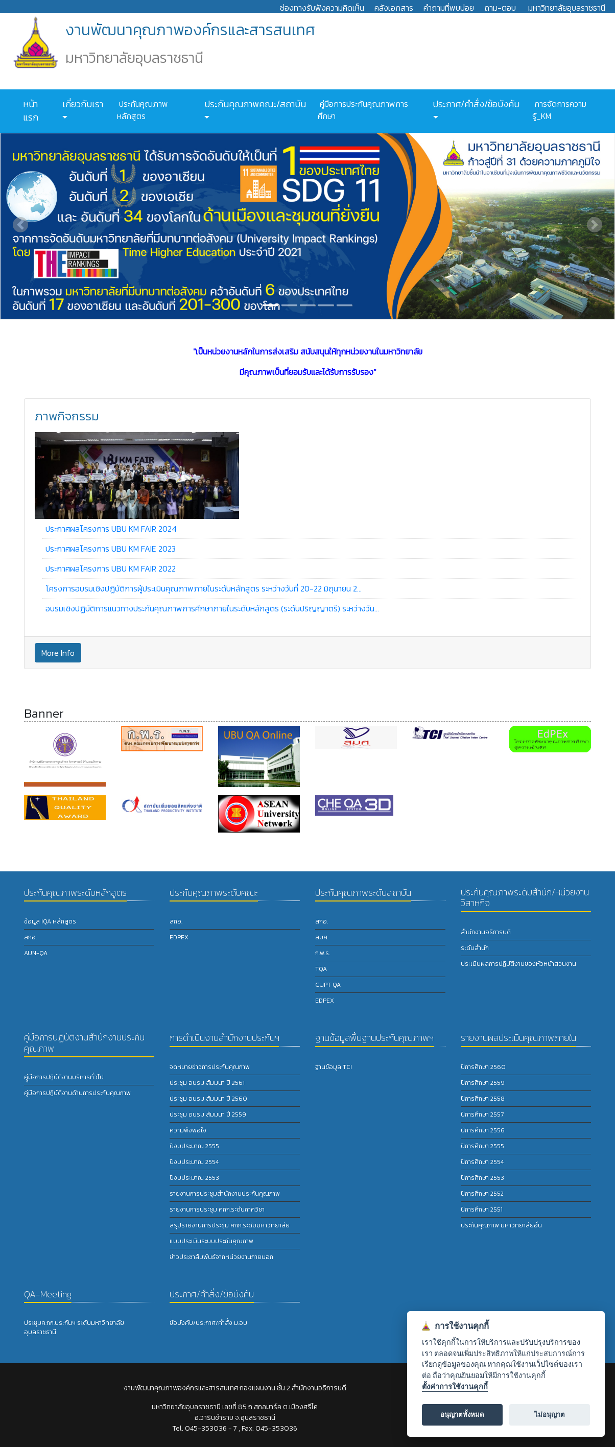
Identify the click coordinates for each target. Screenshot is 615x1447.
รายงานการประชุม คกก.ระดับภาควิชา (217, 1209)
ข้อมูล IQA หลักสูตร (50, 921)
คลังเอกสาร (393, 8)
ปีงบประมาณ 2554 (194, 1162)
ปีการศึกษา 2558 (483, 1098)
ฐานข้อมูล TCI (333, 1067)
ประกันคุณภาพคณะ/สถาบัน (254, 104)
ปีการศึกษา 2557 (482, 1114)
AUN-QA (36, 953)
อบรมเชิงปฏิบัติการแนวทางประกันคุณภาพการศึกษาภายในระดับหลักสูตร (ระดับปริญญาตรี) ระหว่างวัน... (212, 608)
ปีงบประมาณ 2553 (194, 1177)
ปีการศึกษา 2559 (483, 1082)
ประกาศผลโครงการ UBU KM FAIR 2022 (110, 568)
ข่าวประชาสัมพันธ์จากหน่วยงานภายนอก (221, 1257)
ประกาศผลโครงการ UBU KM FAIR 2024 (111, 529)
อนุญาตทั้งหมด (462, 1414)
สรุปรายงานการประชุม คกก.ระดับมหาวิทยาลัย (230, 1225)
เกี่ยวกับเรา (81, 104)
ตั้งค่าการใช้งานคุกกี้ (455, 1387)
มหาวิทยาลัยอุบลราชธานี (566, 8)
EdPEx (179, 937)
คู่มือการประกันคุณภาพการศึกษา (363, 110)
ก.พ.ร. (322, 953)
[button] (20, 224)
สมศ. (321, 937)
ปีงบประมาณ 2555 (194, 1146)
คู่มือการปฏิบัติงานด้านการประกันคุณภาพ (77, 1093)
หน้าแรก (30, 111)
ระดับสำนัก (475, 948)
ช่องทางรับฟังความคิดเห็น (322, 8)
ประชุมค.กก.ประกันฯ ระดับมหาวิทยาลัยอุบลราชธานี (74, 1327)
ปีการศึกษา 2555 (482, 1146)
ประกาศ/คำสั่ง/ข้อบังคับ (475, 104)
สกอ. (30, 937)
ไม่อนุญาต (549, 1414)
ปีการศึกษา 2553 (482, 1177)
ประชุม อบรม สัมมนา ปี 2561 (207, 1082)
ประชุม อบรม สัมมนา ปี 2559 (208, 1114)
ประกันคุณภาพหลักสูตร (142, 110)
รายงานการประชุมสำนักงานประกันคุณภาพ (225, 1193)
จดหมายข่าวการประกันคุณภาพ (210, 1067)
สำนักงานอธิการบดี (486, 932)
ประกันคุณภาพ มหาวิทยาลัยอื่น (501, 1225)
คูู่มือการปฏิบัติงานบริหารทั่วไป (64, 1077)
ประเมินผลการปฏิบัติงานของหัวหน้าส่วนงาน (518, 963)
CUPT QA (328, 984)
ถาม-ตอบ (500, 8)
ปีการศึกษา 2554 (482, 1162)
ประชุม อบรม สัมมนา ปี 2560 (208, 1098)
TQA (321, 969)
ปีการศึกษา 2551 (482, 1209)
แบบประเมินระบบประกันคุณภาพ (211, 1241)
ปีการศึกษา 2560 (483, 1067)
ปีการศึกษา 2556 (483, 1130)
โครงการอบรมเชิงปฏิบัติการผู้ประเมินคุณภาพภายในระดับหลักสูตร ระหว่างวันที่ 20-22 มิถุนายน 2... (203, 588)
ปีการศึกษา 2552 (482, 1193)
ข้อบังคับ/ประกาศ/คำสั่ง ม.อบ (208, 1322)
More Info (58, 653)
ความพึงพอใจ (188, 1130)
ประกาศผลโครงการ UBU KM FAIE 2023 (110, 548)
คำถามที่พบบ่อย (448, 8)
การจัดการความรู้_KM (559, 110)
